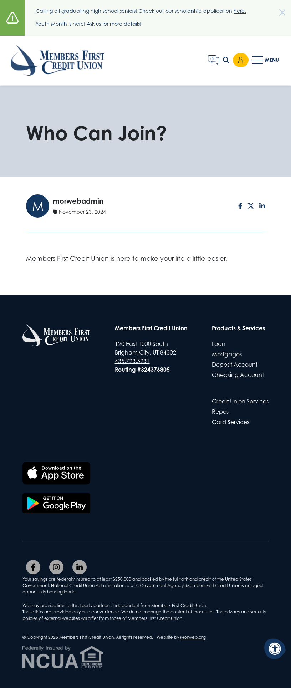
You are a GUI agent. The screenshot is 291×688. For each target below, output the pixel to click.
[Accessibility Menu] (275, 648)
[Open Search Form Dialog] (226, 60)
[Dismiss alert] (278, 8)
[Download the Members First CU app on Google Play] (56, 503)
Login (240, 60)
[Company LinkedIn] (79, 567)
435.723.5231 (132, 361)
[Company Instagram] (56, 567)
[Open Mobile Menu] (266, 60)
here (239, 11)
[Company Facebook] (33, 567)
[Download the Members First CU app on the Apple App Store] (56, 473)
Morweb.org (193, 637)
